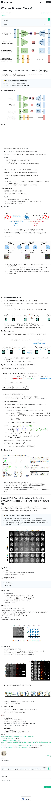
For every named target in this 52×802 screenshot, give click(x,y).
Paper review (5, 20)
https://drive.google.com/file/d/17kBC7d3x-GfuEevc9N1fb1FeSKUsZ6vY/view (20, 745)
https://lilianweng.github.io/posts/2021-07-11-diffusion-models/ (17, 736)
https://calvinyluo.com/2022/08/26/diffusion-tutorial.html (15, 747)
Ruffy (2, 758)
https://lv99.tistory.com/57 (7, 738)
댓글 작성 (47, 787)
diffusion (3, 15)
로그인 (48, 2)
